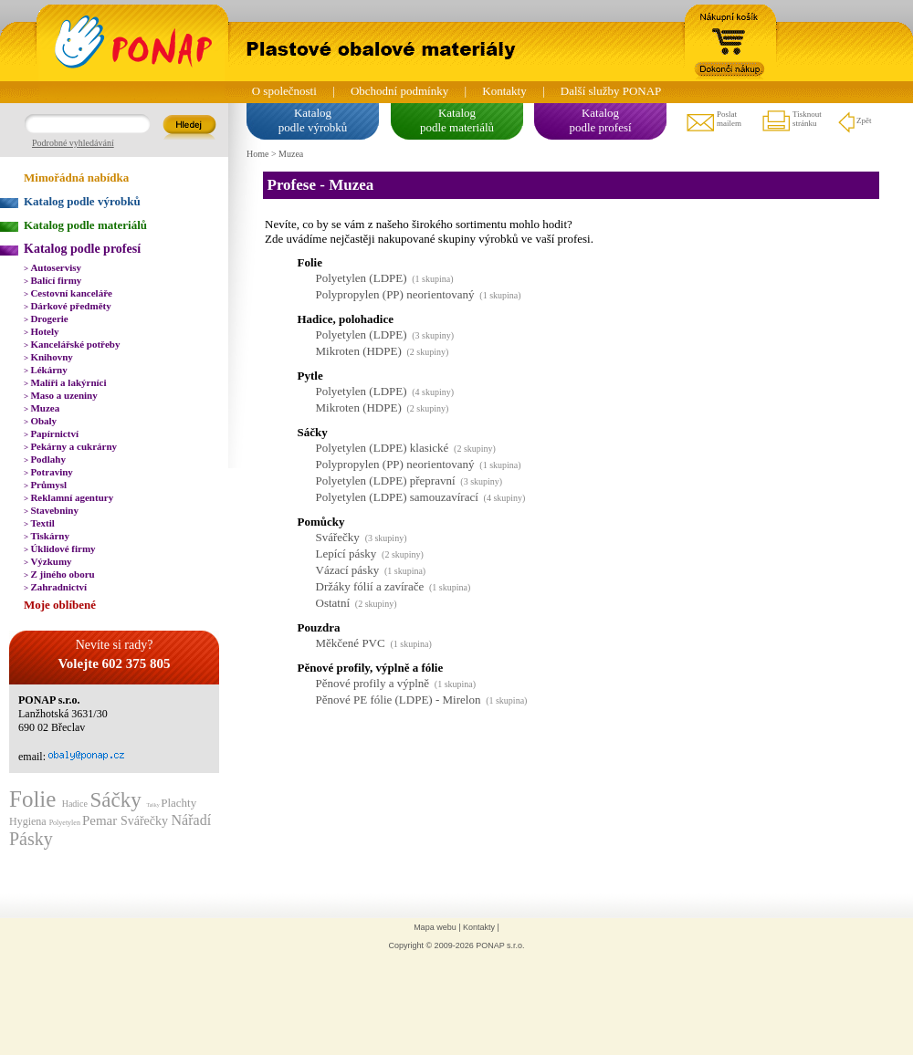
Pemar (101, 820)
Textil (39, 522)
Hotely (41, 331)
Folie (35, 799)
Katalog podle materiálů (85, 225)
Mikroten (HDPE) (359, 351)
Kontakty (504, 91)
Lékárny (46, 369)
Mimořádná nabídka (76, 177)
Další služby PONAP (611, 91)
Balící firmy (52, 280)
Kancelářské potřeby (72, 344)
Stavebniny (51, 510)
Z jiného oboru (59, 574)
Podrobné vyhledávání (73, 143)
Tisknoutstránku (791, 121)
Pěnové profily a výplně (373, 683)
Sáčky (117, 800)
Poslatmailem (713, 121)
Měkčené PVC (350, 643)
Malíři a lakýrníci (65, 382)
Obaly (40, 420)
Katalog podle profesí (82, 249)
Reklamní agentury (68, 497)
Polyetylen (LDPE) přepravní (386, 480)
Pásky (31, 839)
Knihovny (48, 356)
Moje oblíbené (60, 604)
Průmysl (45, 484)
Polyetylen (65, 823)
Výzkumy (48, 561)
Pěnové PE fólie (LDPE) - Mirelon (398, 699)
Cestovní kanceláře (68, 292)
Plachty (178, 803)
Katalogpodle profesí (600, 120)
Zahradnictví (55, 586)
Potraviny (48, 471)
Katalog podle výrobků (82, 201)
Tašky (153, 805)
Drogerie (46, 318)
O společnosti (284, 91)
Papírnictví (51, 433)
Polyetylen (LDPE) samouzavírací (397, 497)
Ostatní (333, 603)
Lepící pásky (346, 553)
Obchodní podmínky (399, 91)
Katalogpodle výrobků (312, 120)
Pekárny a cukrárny (70, 446)
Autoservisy (52, 267)
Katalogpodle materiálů (457, 120)
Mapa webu (435, 927)
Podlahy (45, 459)
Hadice (76, 804)
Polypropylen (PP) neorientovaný (395, 294)
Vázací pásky (348, 570)
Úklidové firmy (60, 548)
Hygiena (29, 821)
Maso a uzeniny (61, 395)
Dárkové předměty (67, 305)
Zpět (854, 121)
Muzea (41, 407)
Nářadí (192, 820)
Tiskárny (46, 535)
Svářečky (146, 821)
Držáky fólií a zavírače (370, 586)
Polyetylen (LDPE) (361, 278)
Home (257, 154)
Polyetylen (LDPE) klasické (382, 447)
